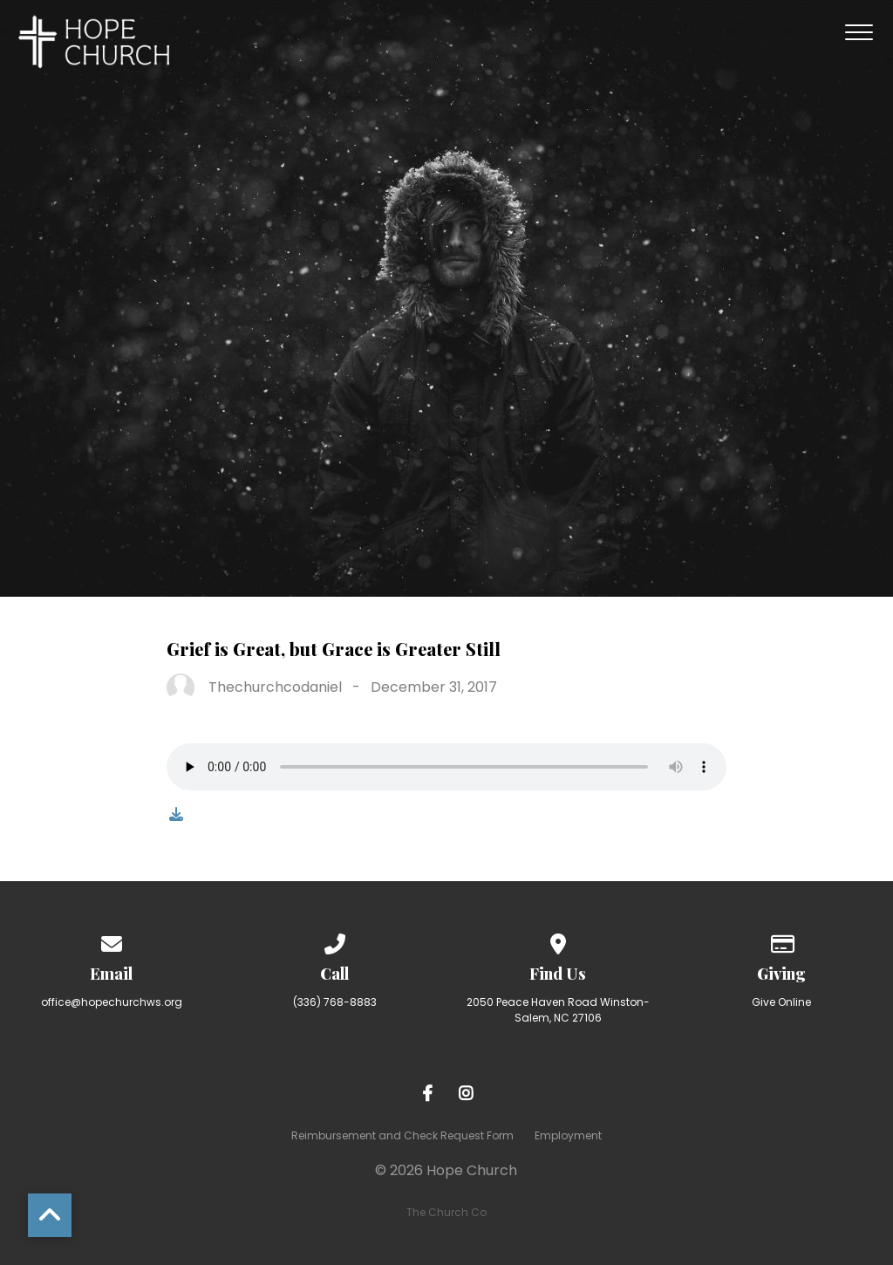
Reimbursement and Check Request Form (402, 1135)
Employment (568, 1135)
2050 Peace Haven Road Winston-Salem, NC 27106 (558, 1010)
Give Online (781, 1002)
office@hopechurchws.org (111, 1002)
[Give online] (781, 940)
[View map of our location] (558, 940)
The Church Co (446, 1212)
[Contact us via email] (111, 940)
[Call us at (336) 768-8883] (335, 940)
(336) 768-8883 (335, 1002)
